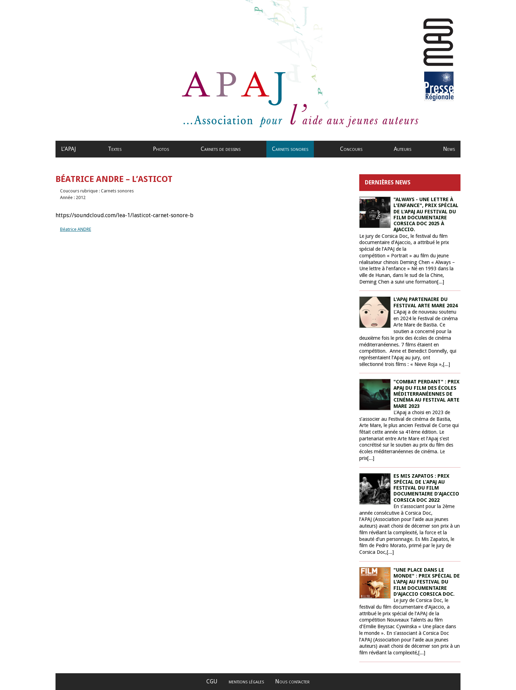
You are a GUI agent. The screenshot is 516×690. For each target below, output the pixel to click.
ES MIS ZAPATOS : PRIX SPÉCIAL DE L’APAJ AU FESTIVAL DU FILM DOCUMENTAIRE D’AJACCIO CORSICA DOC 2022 (426, 488)
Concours (351, 149)
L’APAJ (68, 149)
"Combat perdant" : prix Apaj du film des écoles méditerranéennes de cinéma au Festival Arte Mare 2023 (426, 394)
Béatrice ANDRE (75, 229)
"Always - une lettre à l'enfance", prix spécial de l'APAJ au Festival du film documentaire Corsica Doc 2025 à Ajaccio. (425, 214)
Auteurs (402, 149)
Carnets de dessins (221, 149)
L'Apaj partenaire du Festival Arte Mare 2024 (425, 302)
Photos (161, 149)
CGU (212, 681)
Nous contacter (292, 681)
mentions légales (246, 681)
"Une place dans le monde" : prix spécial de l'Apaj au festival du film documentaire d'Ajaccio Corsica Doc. (426, 582)
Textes (114, 149)
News (449, 149)
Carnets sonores (290, 149)
